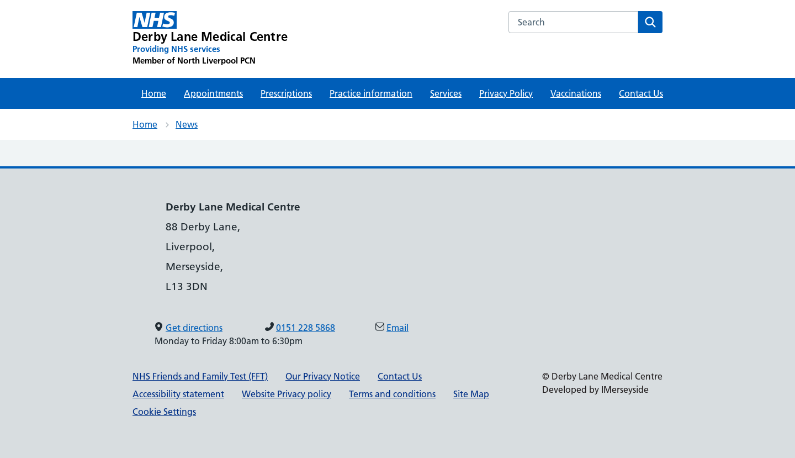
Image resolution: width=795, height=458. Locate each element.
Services (446, 93)
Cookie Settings (164, 411)
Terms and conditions (392, 393)
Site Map (471, 393)
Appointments (213, 93)
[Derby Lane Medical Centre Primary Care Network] (210, 38)
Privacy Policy (506, 93)
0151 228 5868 (305, 327)
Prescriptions (286, 93)
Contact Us (641, 93)
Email (397, 327)
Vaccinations (575, 93)
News (187, 124)
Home (153, 93)
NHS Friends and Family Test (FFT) (200, 376)
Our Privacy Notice (322, 376)
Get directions (194, 327)
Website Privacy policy (286, 393)
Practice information (371, 93)
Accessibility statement (178, 393)
